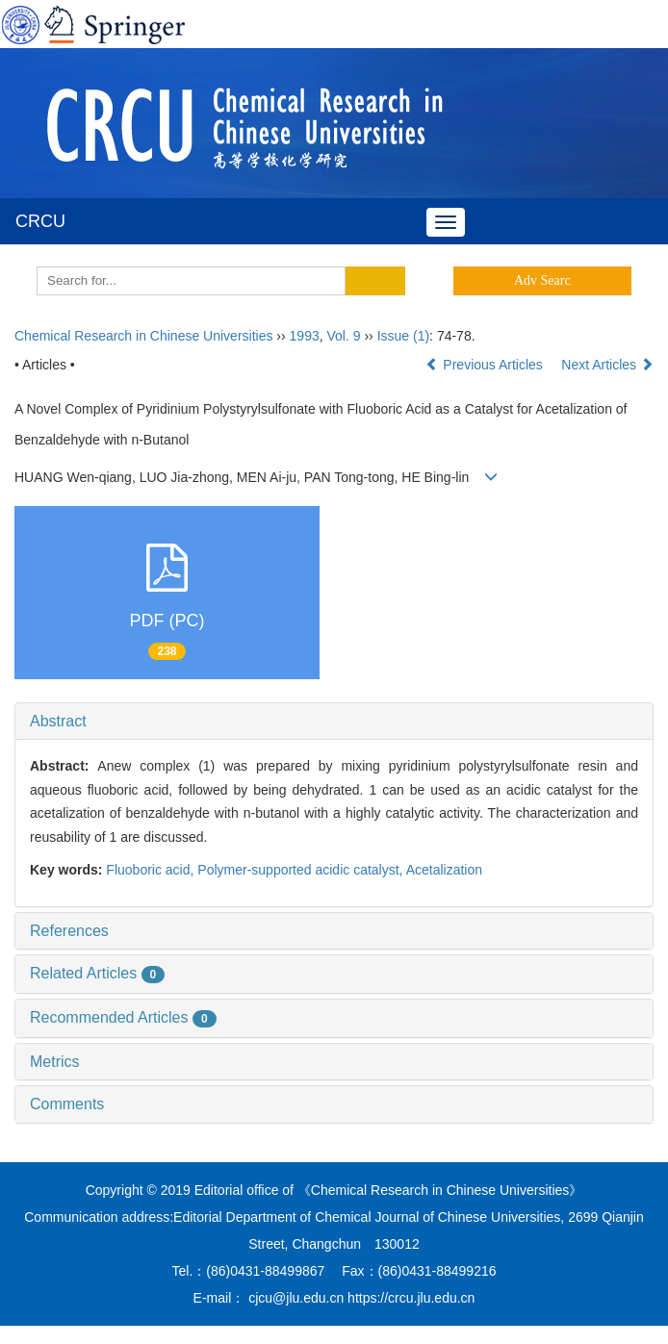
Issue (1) (403, 335)
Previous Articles (485, 364)
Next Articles (607, 364)
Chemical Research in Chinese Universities (143, 335)
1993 (305, 335)
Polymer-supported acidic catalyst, (301, 869)
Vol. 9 (344, 335)
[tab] (334, 721)
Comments (67, 1104)
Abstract (58, 721)
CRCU (40, 221)
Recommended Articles (123, 1017)
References (69, 931)
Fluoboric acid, (151, 869)
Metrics (55, 1061)
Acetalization (444, 869)
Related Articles (97, 973)
